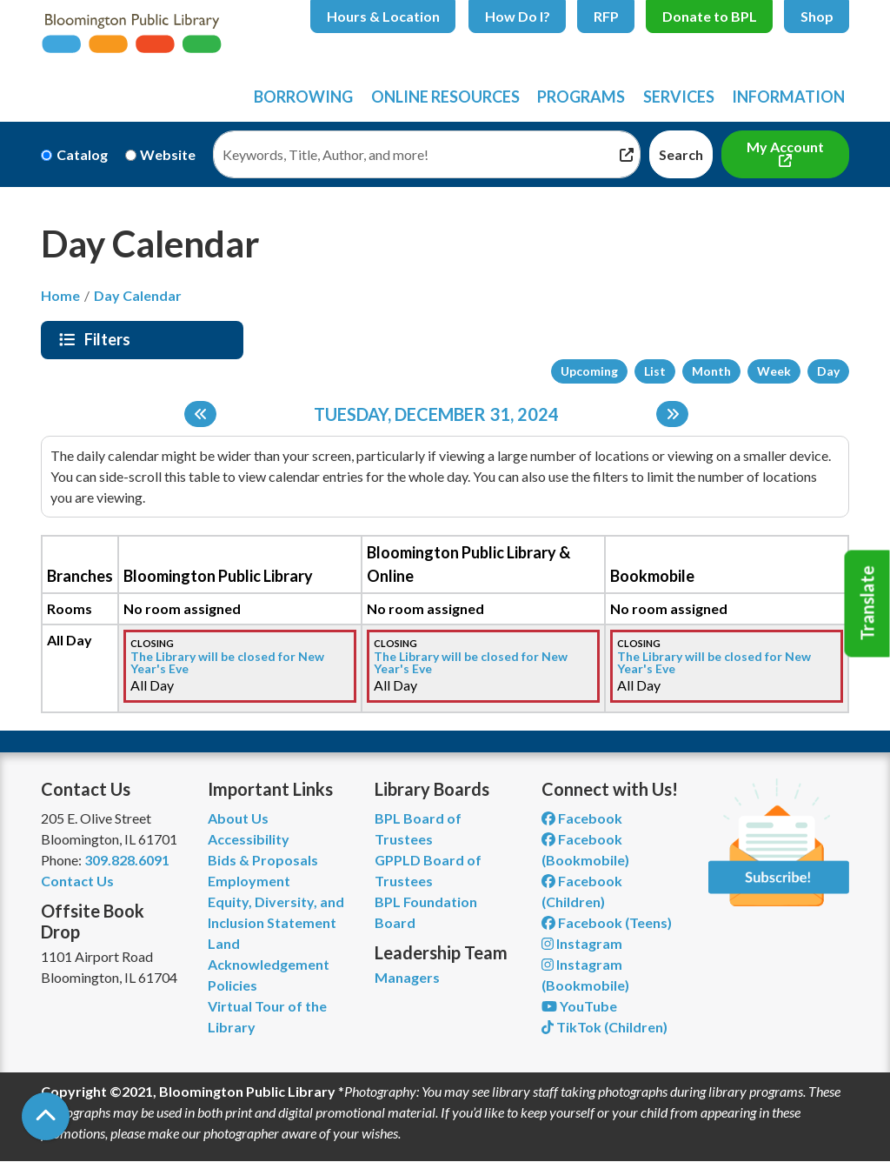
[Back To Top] (46, 1116)
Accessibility (248, 839)
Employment (249, 880)
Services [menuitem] (678, 96)
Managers (407, 977)
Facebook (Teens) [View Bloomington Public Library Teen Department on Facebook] (606, 922)
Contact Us (77, 880)
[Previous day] (200, 414)
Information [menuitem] (788, 96)
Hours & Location (383, 16)
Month (711, 371)
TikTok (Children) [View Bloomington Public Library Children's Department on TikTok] (604, 1026)
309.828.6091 (126, 859)
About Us (238, 818)
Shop (817, 16)
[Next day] (672, 414)
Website (168, 154)
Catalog (82, 154)
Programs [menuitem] (581, 96)
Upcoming (589, 371)
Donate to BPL (709, 16)
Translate (867, 603)
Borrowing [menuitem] (303, 96)
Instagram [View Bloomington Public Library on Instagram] (581, 943)
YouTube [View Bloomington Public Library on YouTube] (579, 1006)
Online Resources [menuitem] (445, 96)
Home (60, 295)
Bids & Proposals (263, 859)
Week (774, 371)
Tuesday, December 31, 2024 (436, 414)
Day (828, 371)
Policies (232, 985)
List (655, 371)
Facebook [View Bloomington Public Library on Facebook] (581, 818)
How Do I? (517, 16)
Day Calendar (138, 295)
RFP (606, 16)
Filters (109, 339)
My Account (785, 146)
